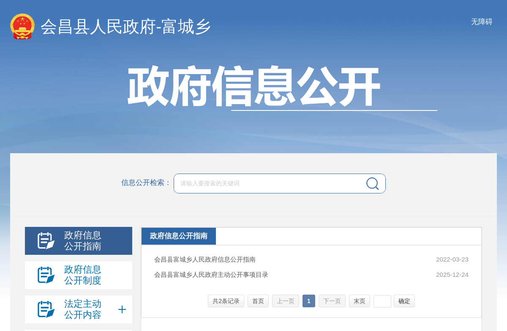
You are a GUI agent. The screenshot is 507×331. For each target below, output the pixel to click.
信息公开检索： (146, 183)
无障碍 (482, 22)
